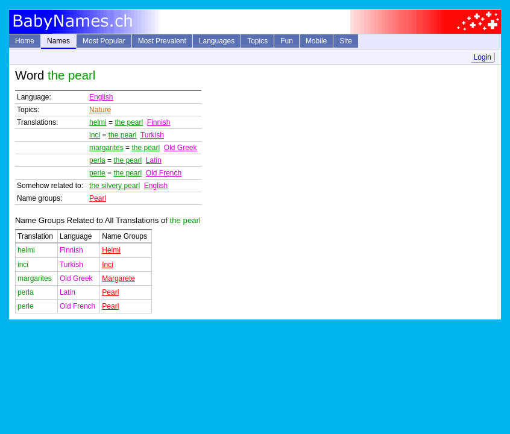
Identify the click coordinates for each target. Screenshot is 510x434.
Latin (154, 160)
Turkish (152, 135)
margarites (106, 147)
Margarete (118, 278)
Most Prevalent (162, 41)
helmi (98, 122)
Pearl (97, 198)
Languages (217, 41)
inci (94, 135)
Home (24, 41)
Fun (286, 41)
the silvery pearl (114, 185)
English (101, 97)
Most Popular (104, 41)
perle (97, 173)
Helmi (111, 250)
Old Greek (180, 147)
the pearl (129, 122)
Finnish (159, 122)
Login (482, 57)
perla (97, 160)
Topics (257, 41)
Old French (163, 173)
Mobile (316, 41)
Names (58, 41)
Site (345, 41)
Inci (107, 264)
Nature (100, 109)
